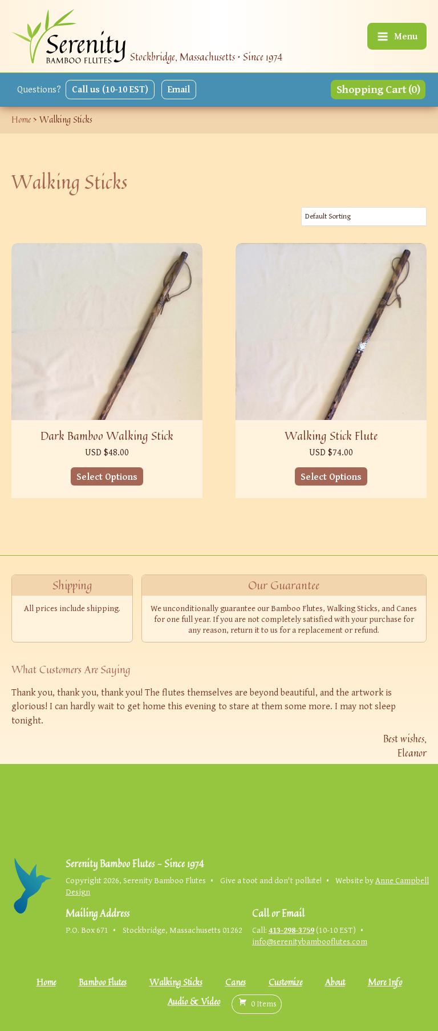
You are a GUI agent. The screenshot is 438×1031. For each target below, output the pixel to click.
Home (46, 982)
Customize (285, 982)
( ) (257, 1003)
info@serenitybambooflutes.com (309, 941)
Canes (235, 982)
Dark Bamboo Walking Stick (106, 435)
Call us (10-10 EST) (110, 89)
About (335, 982)
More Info (385, 982)
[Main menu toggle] (397, 36)
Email (179, 89)
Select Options (106, 476)
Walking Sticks (175, 982)
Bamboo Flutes (103, 982)
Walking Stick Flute (331, 435)
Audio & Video (194, 1001)
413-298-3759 (291, 930)
